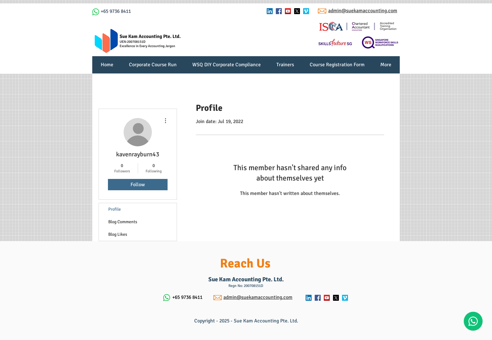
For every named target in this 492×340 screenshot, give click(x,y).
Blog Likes (117, 234)
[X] (297, 11)
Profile (114, 209)
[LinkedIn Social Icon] (270, 11)
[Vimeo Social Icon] (306, 11)
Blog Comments (122, 221)
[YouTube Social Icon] (288, 11)
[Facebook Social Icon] (279, 11)
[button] (285, 66)
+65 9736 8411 (116, 11)
